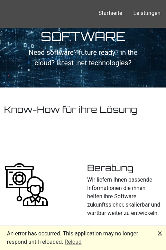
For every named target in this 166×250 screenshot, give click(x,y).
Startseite (110, 13)
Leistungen (146, 13)
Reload (73, 242)
